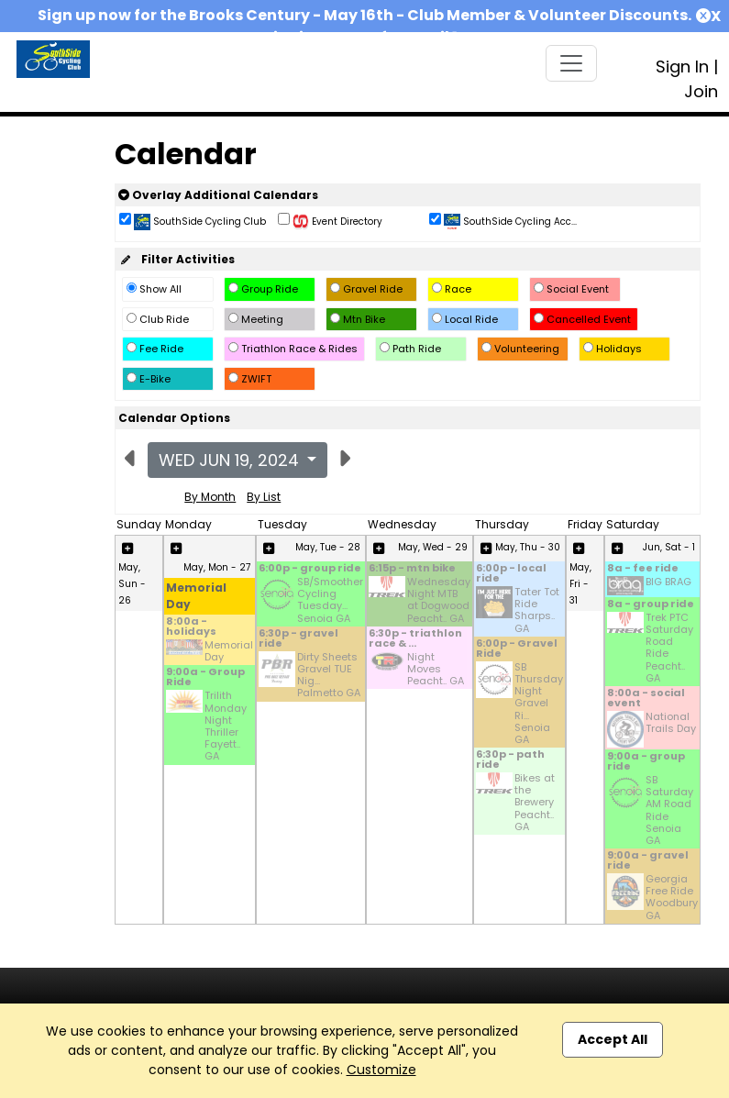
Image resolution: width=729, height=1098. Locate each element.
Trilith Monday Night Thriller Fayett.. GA (225, 726)
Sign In (682, 66)
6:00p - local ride (511, 574)
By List (264, 497)
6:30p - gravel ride (298, 639)
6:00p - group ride (310, 569)
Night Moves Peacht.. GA (435, 669)
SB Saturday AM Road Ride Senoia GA (669, 810)
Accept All (612, 1039)
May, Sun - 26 (132, 583)
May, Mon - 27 (216, 567)
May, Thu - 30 (527, 547)
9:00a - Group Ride (205, 678)
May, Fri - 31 (580, 583)
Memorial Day (228, 651)
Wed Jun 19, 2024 (231, 460)
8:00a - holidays (191, 627)
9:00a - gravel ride (648, 861)
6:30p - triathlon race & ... (415, 639)
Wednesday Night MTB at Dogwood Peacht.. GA (438, 600)
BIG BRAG (668, 582)
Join (701, 91)
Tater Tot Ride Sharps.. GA (536, 610)
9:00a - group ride (646, 762)
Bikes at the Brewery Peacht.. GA (534, 802)
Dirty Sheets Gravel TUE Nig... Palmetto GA (328, 675)
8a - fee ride (643, 569)
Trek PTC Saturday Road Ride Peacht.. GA (669, 648)
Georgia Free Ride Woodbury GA (672, 897)
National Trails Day (671, 723)
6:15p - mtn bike (412, 569)
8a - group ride (650, 605)
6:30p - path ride (510, 760)
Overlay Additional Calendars (218, 195)
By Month (210, 497)
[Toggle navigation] (571, 63)
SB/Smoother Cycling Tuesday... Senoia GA (330, 600)
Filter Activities (176, 259)
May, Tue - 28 (327, 547)
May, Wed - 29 (433, 547)
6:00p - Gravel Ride (517, 649)
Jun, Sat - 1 (669, 547)
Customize (381, 1069)
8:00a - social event (646, 699)
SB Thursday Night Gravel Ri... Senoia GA (538, 703)
